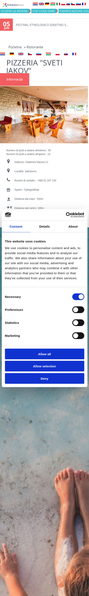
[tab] (14, 79)
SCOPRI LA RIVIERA (14, 11)
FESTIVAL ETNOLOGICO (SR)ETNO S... (42, 25)
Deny (44, 378)
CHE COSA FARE (43, 11)
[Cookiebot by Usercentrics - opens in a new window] (65, 215)
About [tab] (73, 226)
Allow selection (44, 366)
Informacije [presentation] (15, 79)
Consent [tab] (15, 226)
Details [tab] (44, 226)
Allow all (44, 354)
